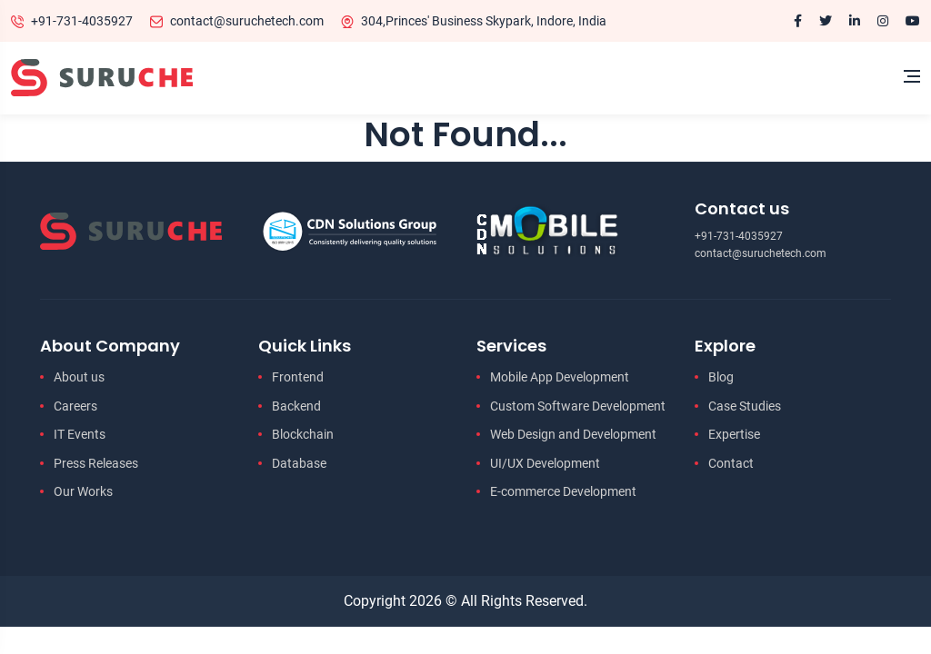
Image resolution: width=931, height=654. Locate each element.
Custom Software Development (578, 406)
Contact (731, 463)
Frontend (298, 377)
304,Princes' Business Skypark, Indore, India (483, 21)
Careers (75, 406)
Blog (721, 377)
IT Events (79, 434)
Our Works (83, 491)
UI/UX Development (545, 463)
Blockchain (303, 434)
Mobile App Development (559, 377)
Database (299, 463)
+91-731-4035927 (82, 21)
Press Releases (96, 463)
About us (79, 377)
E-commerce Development (563, 491)
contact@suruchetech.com (247, 21)
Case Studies (744, 406)
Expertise (734, 434)
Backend (296, 406)
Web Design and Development (573, 434)
